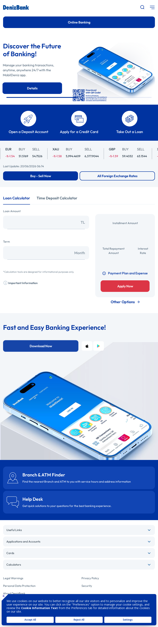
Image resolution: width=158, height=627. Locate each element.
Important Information (20, 283)
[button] (42, 97)
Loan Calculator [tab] (16, 198)
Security (86, 586)
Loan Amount (12, 211)
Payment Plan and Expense (125, 273)
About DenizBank (14, 593)
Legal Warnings (13, 578)
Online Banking (79, 22)
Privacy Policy (90, 578)
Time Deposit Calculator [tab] (57, 198)
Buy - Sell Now (40, 176)
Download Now (41, 358)
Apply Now (125, 286)
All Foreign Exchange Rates (117, 176)
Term (6, 241)
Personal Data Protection (19, 586)
